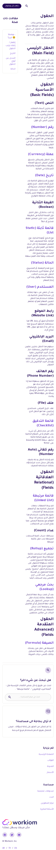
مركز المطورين (47, 803)
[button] (51, 6)
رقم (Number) (42, 127)
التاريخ (12, 53)
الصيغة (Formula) (39, 643)
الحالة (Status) (42, 263)
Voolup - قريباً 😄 (11, 36)
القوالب (50, 760)
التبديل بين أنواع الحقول (10, 61)
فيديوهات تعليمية (45, 791)
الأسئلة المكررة (47, 809)
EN (15, 848)
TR (10, 848)
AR (3, 848)
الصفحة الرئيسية (46, 754)
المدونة (50, 766)
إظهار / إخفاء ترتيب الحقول (10, 45)
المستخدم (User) (40, 287)
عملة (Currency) (41, 154)
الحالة (13, 69)
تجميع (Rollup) (42, 549)
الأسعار (50, 772)
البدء (52, 797)
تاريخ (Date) (44, 176)
